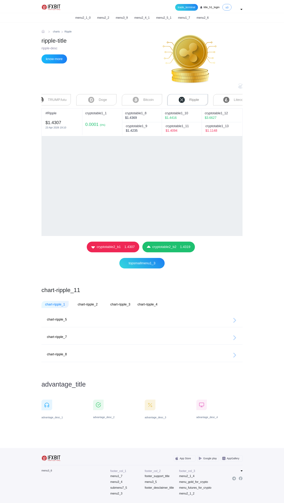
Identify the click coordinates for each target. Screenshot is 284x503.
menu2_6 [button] (203, 17)
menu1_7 (116, 475)
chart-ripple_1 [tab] (55, 303)
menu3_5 (151, 481)
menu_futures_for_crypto (193, 486)
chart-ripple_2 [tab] (88, 303)
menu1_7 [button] (184, 17)
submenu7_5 (118, 486)
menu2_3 (116, 492)
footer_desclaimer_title (159, 486)
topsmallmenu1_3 (142, 262)
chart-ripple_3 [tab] (120, 303)
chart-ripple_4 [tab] (147, 303)
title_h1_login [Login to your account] (212, 7)
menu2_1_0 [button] (83, 17)
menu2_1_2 (187, 492)
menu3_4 (116, 481)
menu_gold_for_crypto (193, 481)
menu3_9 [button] (122, 17)
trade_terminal (186, 7)
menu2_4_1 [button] (142, 17)
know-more (54, 59)
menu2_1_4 (187, 475)
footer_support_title (157, 475)
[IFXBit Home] (51, 7)
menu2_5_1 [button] (164, 17)
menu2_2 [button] (103, 17)
